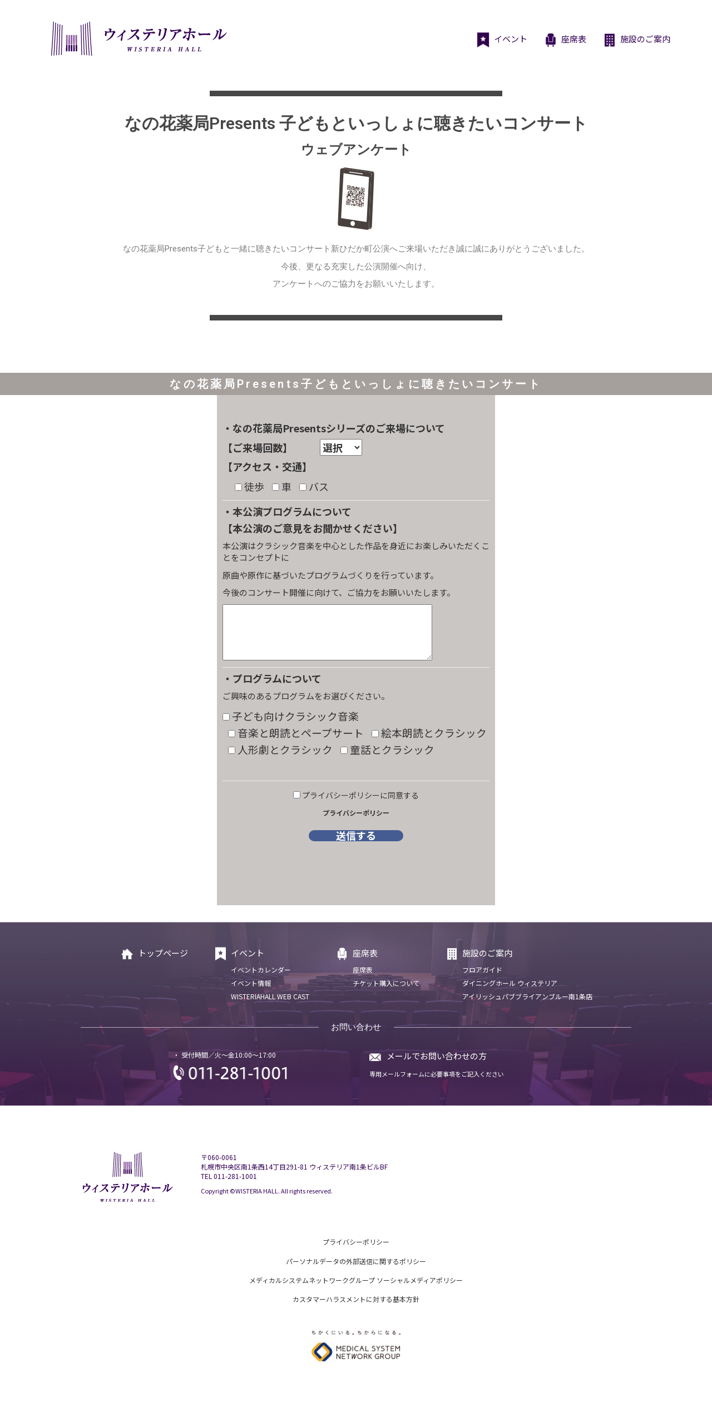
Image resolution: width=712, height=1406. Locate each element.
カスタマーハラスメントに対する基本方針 (356, 1299)
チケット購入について (386, 983)
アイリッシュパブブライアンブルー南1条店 (527, 996)
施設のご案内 (636, 40)
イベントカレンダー (261, 969)
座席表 (565, 40)
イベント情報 (251, 983)
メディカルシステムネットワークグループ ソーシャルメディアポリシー (356, 1280)
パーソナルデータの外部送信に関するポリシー (356, 1261)
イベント (502, 40)
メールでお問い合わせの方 (437, 1056)
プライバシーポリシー (356, 812)
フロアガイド (482, 969)
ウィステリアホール (138, 39)
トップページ (154, 954)
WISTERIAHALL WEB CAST (270, 996)
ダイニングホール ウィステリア (509, 983)
